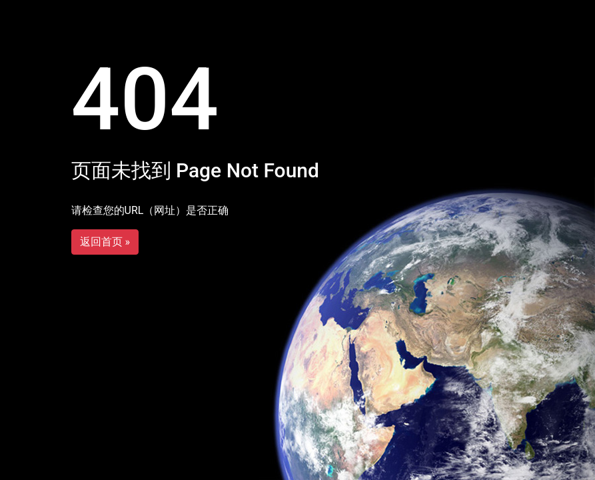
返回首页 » (105, 241)
